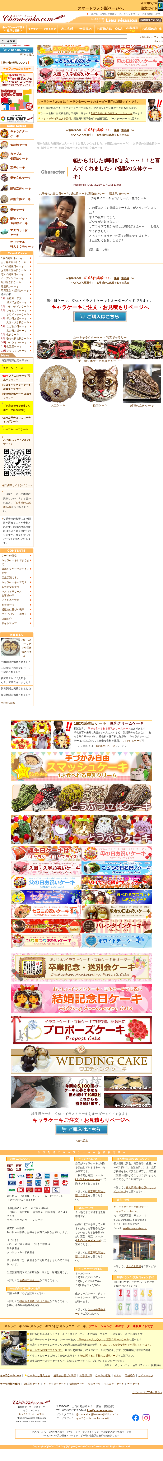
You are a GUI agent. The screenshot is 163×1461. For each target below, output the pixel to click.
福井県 (113, 193)
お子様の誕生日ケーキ (13, 262)
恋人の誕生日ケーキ (12, 274)
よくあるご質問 (10, 600)
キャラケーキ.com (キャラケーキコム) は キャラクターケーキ (45, 1326)
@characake (83, 1414)
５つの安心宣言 (10, 586)
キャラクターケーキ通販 (31, 1414)
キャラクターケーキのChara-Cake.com (83, 1446)
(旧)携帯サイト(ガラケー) (17, 485)
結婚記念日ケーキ (11, 282)
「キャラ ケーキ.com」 (126, 1211)
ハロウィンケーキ (16, 342)
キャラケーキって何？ (14, 582)
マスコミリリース (12, 591)
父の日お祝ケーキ (16, 330)
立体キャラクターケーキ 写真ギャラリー (100, 337)
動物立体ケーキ (97, 193)
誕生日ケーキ (79, 193)
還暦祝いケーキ (10, 286)
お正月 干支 (14, 298)
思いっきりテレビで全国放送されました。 (27, 647)
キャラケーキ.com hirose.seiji (92, 1418)
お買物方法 (8, 604)
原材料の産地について (15, 62)
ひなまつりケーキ (16, 310)
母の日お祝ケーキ (16, 318)
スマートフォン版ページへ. (101, 8)
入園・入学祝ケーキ (17, 322)
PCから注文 (27, 54)
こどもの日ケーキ (16, 326)
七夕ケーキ (12, 334)
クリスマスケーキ (16, 350)
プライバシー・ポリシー (15, 614)
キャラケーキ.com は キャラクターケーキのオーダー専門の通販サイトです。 (89, 101)
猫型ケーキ (100, 403)
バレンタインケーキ (17, 306)
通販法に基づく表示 (13, 609)
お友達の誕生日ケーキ (13, 270)
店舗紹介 (7, 618)
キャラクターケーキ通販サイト (131, 1206)
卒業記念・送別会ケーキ (15, 290)
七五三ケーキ (14, 346)
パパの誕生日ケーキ (12, 266)
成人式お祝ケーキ (16, 302)
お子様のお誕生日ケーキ (54, 193)
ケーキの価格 (9, 555)
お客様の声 (8, 595)
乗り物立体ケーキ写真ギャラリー (100, 359)
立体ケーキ (125, 193)
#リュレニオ (112, 1414)
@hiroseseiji (98, 1414)
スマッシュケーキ (131, 740)
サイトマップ (9, 623)
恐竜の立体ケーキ (142, 403)
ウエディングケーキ (12, 278)
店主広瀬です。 (10, 577)
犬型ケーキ (58, 403)
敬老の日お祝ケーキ (17, 338)
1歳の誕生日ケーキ (12, 258)
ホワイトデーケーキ (17, 314)
